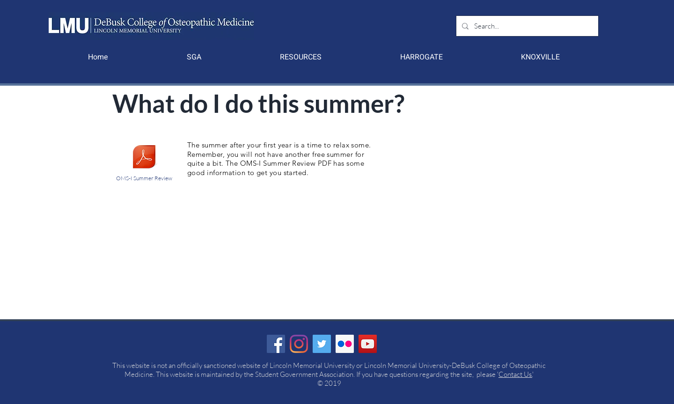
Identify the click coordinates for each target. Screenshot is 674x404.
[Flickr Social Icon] (345, 344)
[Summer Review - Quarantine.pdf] (144, 158)
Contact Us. (515, 374)
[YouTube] (368, 344)
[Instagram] (299, 344)
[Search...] (526, 26)
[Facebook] (276, 344)
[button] (194, 57)
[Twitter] (322, 344)
